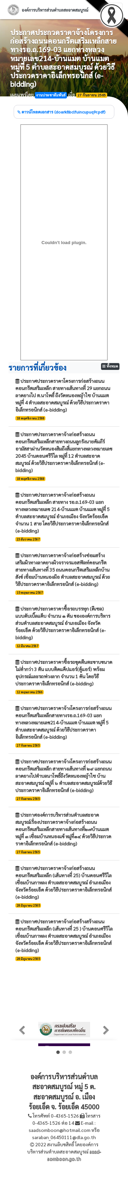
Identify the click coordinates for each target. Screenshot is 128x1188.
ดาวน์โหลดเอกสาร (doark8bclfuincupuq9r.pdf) (61, 112)
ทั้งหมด (110, 366)
